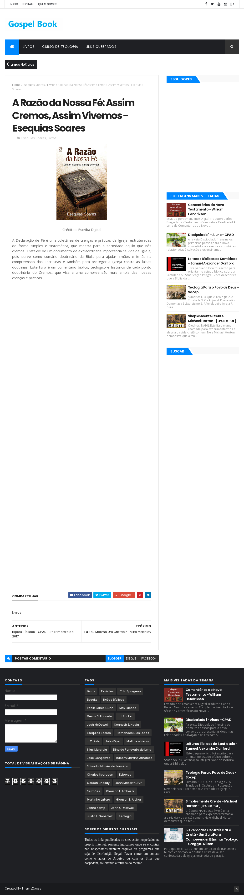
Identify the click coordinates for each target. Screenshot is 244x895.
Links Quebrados (101, 46)
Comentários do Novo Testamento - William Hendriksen (206, 209)
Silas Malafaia (97, 750)
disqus (131, 658)
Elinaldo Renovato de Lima (132, 750)
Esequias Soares (34, 85)
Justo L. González (100, 816)
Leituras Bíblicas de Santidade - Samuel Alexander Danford (212, 261)
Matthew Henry (138, 741)
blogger (114, 658)
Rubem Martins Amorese (134, 758)
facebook (148, 658)
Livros (29, 46)
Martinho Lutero (98, 799)
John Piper (113, 741)
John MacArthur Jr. (129, 783)
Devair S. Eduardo (99, 716)
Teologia (125, 816)
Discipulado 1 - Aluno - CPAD (211, 234)
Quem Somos (47, 4)
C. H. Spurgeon (130, 691)
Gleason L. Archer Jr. (120, 791)
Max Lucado (127, 708)
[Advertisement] (152, 24)
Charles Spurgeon (100, 775)
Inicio (14, 4)
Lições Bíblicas (113, 700)
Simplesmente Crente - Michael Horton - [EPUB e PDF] (212, 318)
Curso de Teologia (60, 46)
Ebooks (92, 700)
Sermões (93, 791)
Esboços (125, 775)
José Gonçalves (98, 758)
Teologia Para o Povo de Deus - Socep (213, 289)
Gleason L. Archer (128, 799)
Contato (28, 4)
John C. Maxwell (122, 808)
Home (16, 85)
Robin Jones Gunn (100, 708)
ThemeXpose (31, 888)
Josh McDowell (97, 725)
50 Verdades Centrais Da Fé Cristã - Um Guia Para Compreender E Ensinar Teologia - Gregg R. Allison (212, 837)
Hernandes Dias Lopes (133, 733)
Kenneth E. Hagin (126, 725)
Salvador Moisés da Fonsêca (107, 766)
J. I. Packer (125, 716)
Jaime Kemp (96, 808)
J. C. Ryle (93, 741)
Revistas (107, 691)
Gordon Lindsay (98, 783)
